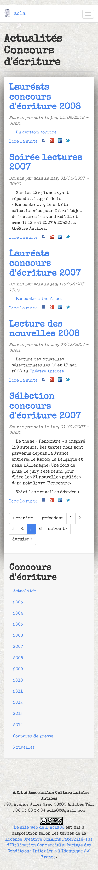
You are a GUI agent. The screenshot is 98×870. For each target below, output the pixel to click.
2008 (18, 658)
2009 (18, 669)
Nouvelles (24, 748)
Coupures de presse (33, 736)
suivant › (57, 529)
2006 (18, 636)
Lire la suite (23, 142)
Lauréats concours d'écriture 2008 (45, 97)
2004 (18, 614)
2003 (18, 603)
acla (19, 13)
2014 (18, 725)
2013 (18, 714)
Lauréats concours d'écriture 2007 (44, 264)
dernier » (22, 539)
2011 (18, 692)
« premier (23, 518)
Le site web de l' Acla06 (39, 828)
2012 (18, 703)
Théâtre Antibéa (47, 372)
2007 (18, 647)
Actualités (24, 591)
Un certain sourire (36, 133)
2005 (18, 625)
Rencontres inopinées (39, 299)
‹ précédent (51, 518)
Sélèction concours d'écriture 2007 (44, 407)
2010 (18, 681)
